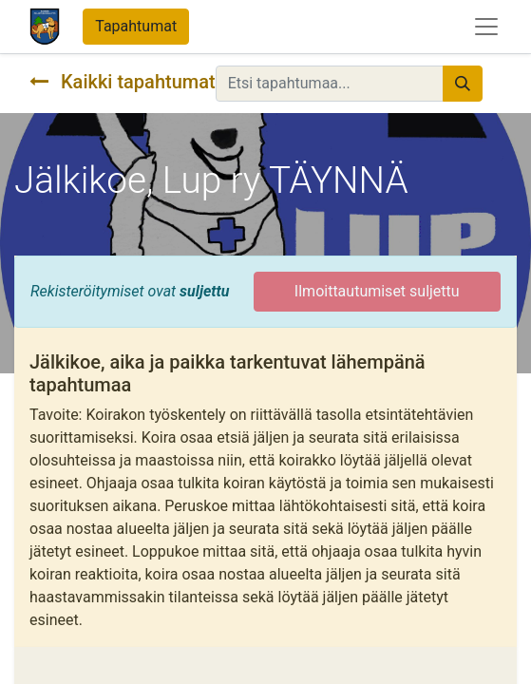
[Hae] (463, 84)
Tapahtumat (136, 26)
